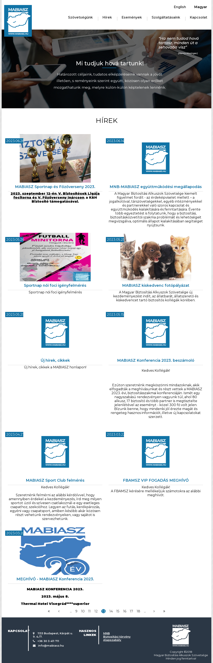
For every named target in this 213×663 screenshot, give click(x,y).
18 (138, 611)
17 (131, 611)
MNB (106, 633)
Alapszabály (112, 640)
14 (111, 611)
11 (89, 611)
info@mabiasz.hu (51, 645)
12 (96, 611)
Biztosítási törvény (117, 636)
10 (83, 611)
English (180, 7)
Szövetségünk (80, 17)
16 (124, 611)
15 (117, 611)
